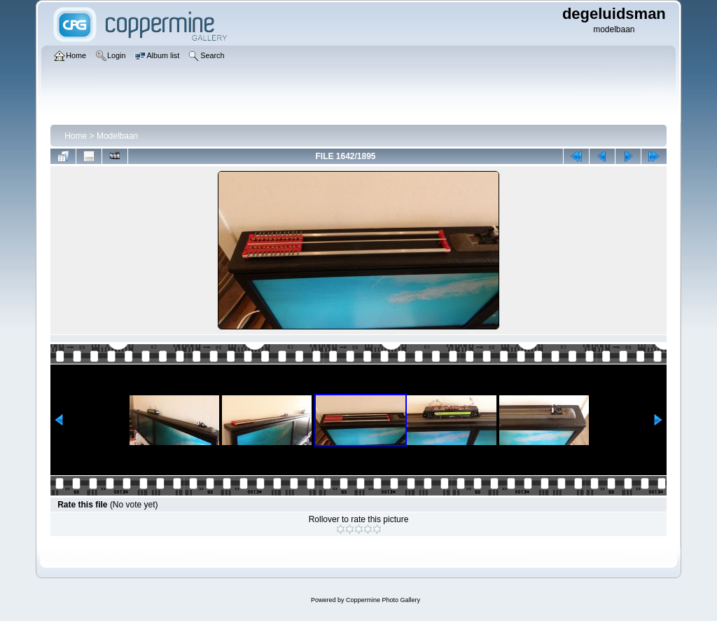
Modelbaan (117, 136)
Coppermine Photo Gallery (383, 599)
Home (75, 136)
